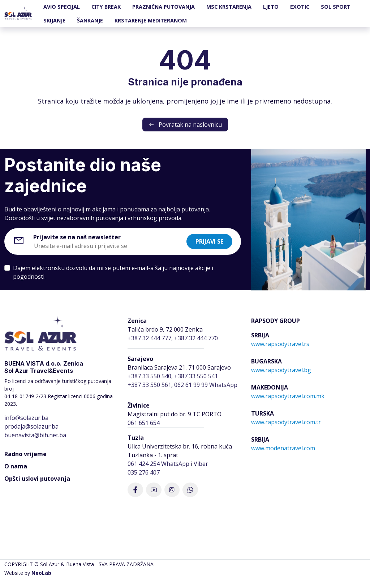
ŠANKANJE (90, 20)
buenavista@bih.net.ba (35, 435)
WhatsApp (175, 464)
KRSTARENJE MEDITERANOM (151, 20)
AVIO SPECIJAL (61, 6)
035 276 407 (144, 472)
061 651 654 (144, 423)
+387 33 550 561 (149, 385)
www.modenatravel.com (283, 448)
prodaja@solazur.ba (31, 426)
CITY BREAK (106, 6)
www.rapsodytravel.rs (280, 344)
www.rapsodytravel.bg (281, 370)
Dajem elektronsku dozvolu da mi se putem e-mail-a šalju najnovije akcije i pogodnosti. (113, 272)
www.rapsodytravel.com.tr (286, 422)
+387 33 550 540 (149, 376)
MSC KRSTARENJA (228, 6)
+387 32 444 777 (149, 338)
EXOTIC (299, 6)
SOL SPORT (335, 6)
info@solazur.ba (26, 418)
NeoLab (41, 572)
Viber (201, 464)
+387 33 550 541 (196, 376)
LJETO (271, 6)
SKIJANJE (54, 20)
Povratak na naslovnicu (185, 125)
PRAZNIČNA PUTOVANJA (163, 6)
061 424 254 (144, 464)
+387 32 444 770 (196, 338)
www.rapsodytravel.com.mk (287, 396)
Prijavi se (209, 241)
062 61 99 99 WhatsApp (205, 385)
